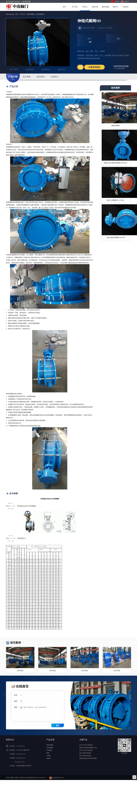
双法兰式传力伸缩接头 (86, 745)
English (125, 1)
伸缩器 (48, 758)
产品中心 (85, 7)
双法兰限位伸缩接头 (85, 753)
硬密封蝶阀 (30, 14)
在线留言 (54, 77)
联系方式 (10, 740)
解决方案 (95, 7)
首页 (64, 7)
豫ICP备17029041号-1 (39, 777)
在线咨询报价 (94, 67)
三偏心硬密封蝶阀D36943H (115, 237)
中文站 (115, 1)
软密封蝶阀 (49, 747)
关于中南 (74, 7)
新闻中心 (116, 7)
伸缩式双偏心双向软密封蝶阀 (88, 758)
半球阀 (48, 755)
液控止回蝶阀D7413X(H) (115, 200)
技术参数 (27, 77)
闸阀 (47, 753)
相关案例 (41, 77)
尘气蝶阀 (49, 750)
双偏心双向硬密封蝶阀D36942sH (115, 163)
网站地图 (29, 777)
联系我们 (126, 7)
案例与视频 (105, 7)
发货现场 (20, 670)
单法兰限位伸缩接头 (85, 755)
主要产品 (83, 740)
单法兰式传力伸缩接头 (86, 750)
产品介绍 (13, 77)
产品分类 (50, 740)
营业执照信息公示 (58, 777)
